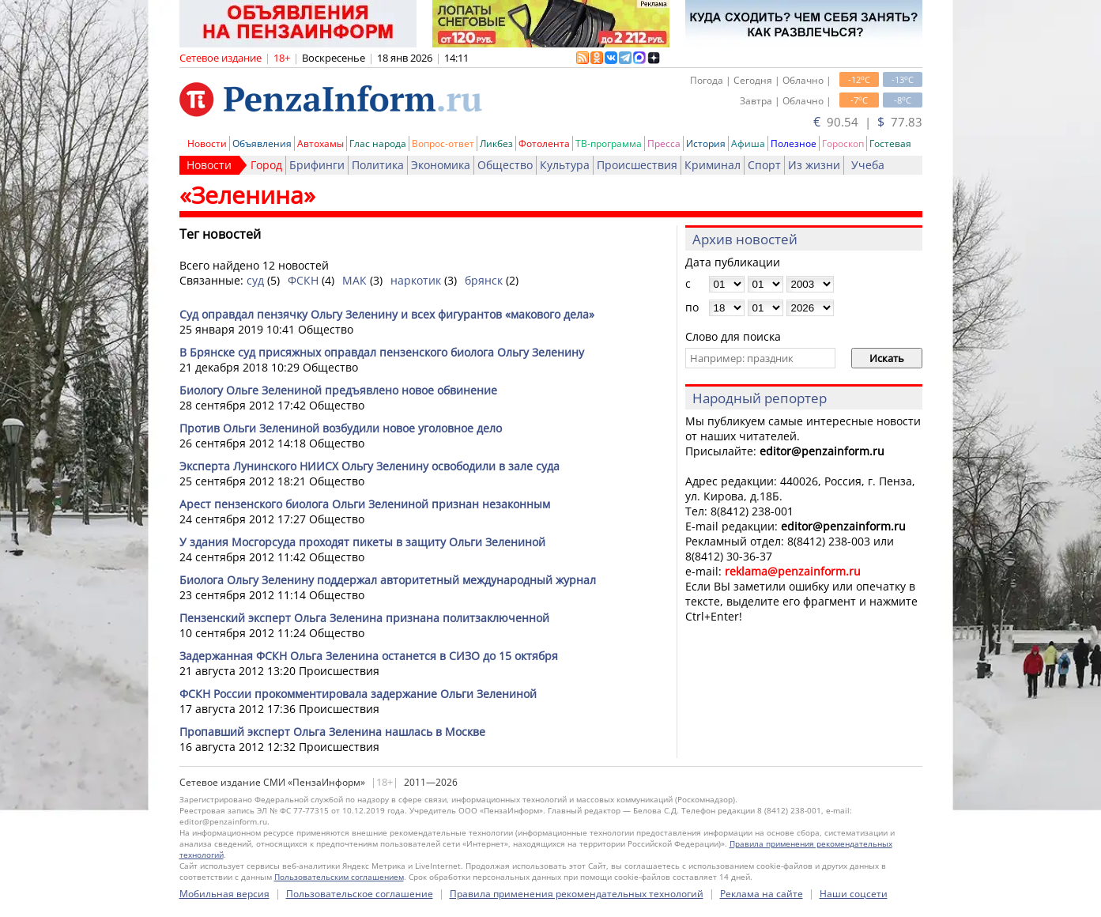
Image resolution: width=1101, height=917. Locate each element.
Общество (505, 164)
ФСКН (303, 280)
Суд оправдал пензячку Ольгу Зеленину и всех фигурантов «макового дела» (386, 314)
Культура (565, 164)
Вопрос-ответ (443, 143)
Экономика (440, 164)
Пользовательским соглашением (339, 876)
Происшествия (637, 164)
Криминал (712, 164)
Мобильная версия (224, 893)
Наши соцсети (854, 893)
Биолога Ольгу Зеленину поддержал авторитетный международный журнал (387, 579)
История (706, 143)
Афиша (748, 143)
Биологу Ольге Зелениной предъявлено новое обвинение (338, 390)
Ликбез (496, 143)
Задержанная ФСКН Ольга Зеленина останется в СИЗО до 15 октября (368, 655)
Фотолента (544, 143)
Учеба (867, 164)
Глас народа (377, 143)
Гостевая (890, 143)
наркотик (415, 280)
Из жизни (814, 164)
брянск (484, 280)
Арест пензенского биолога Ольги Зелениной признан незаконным (364, 503)
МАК (354, 280)
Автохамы (320, 143)
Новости (207, 143)
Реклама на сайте (761, 893)
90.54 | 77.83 (867, 122)
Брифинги (317, 164)
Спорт (764, 164)
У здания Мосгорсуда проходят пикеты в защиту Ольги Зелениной (362, 541)
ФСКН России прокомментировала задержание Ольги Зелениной (358, 693)
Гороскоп (843, 143)
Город (266, 164)
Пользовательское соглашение (359, 893)
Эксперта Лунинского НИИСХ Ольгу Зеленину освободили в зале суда (369, 466)
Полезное (793, 143)
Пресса (664, 143)
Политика (378, 164)
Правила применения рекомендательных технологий (576, 893)
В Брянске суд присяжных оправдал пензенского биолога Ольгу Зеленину (381, 352)
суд (255, 280)
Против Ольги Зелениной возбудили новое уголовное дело (340, 428)
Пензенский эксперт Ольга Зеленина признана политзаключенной (364, 617)
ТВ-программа (608, 143)
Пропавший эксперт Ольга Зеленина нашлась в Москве (332, 731)
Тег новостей (220, 234)
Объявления (262, 143)
